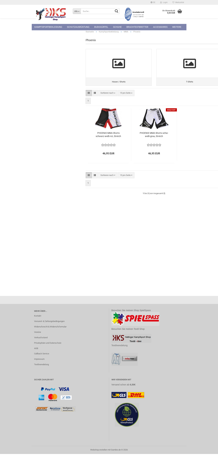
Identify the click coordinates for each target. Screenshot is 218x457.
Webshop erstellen (98, 453)
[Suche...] (77, 11)
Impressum (39, 362)
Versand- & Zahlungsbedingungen (49, 324)
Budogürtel (101, 27)
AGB (36, 351)
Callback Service (41, 356)
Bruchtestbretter (137, 27)
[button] (153, 2)
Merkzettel (178, 2)
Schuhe (117, 27)
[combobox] (107, 96)
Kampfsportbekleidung (48, 27)
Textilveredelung (41, 367)
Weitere (176, 27)
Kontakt (37, 319)
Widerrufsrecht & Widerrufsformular (50, 329)
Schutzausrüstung (78, 27)
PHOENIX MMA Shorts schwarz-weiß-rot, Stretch (108, 137)
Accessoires (160, 27)
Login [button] (164, 2)
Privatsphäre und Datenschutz (47, 346)
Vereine (37, 335)
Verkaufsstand (41, 340)
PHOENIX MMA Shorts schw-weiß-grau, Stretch (154, 137)
